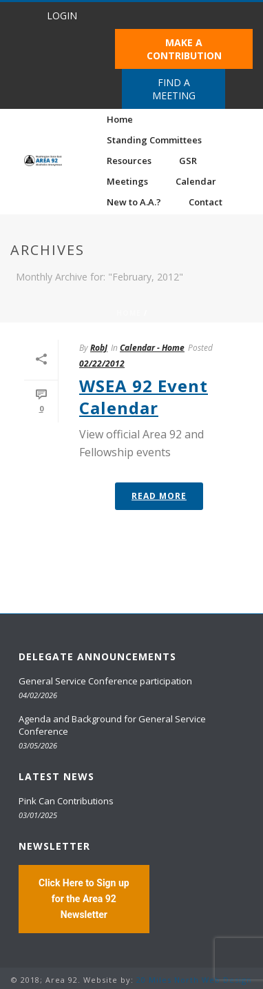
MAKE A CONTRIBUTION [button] (184, 49)
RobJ (98, 348)
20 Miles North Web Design (194, 980)
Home (120, 119)
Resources (129, 160)
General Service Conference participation (105, 681)
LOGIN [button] (62, 15)
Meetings (127, 181)
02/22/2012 (102, 363)
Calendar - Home (152, 348)
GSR (188, 160)
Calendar (196, 181)
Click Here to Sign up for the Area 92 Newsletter (84, 898)
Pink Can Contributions (66, 801)
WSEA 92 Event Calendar (143, 396)
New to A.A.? (134, 202)
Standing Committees (154, 140)
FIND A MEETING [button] (174, 89)
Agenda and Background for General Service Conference (112, 725)
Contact (205, 202)
